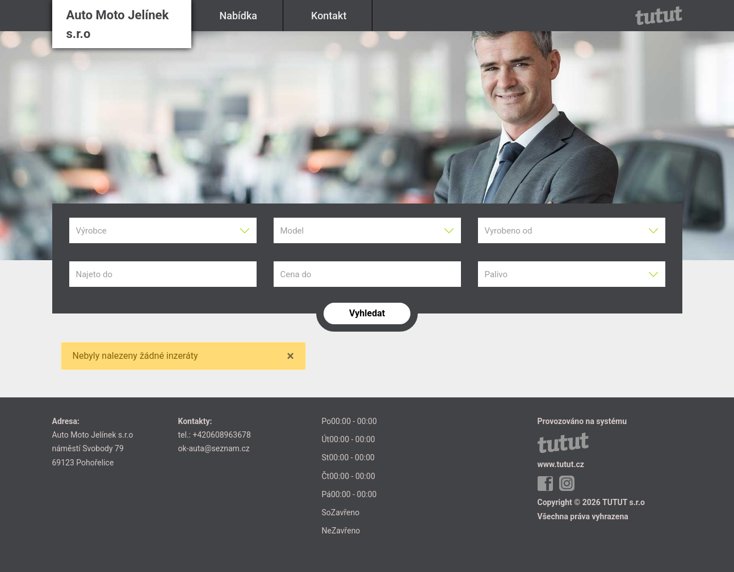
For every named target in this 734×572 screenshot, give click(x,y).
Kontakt (328, 16)
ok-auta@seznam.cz (214, 448)
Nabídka (239, 16)
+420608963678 (221, 434)
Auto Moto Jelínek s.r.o (117, 24)
